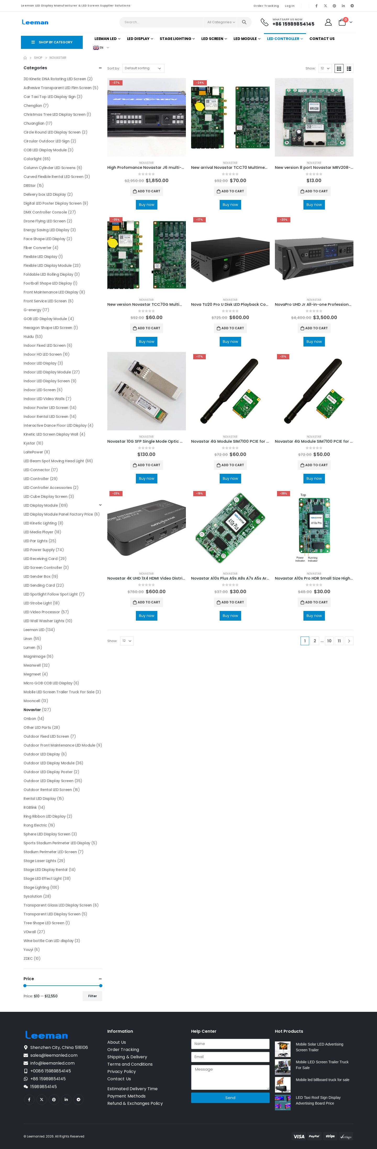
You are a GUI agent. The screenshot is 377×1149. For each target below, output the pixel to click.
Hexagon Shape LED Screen (48, 327)
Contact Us (322, 38)
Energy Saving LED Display (46, 230)
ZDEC (28, 958)
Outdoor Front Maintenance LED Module (59, 745)
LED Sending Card (39, 585)
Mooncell (32, 700)
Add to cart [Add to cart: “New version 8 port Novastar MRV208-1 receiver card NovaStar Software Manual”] (316, 191)
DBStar (30, 185)
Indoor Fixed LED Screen (44, 345)
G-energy (32, 310)
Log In (290, 6)
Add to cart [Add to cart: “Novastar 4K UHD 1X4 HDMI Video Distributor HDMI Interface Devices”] (149, 602)
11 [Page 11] (339, 641)
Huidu (29, 336)
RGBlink (30, 807)
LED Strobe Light (38, 603)
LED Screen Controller (43, 567)
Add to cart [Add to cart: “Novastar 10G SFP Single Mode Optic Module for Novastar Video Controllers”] (149, 465)
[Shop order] (143, 68)
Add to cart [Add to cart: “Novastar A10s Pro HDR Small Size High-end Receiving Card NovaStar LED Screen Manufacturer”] (316, 602)
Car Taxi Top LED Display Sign (50, 96)
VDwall (30, 931)
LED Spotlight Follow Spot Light (51, 594)
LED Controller (283, 38)
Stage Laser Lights (40, 860)
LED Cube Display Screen (45, 496)
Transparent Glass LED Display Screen (58, 905)
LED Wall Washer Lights (44, 620)
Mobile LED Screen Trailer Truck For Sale (59, 692)
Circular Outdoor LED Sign (47, 141)
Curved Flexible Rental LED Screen (53, 176)
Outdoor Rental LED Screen (48, 789)
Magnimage (34, 656)
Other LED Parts (37, 727)
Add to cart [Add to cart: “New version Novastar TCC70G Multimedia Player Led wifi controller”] (149, 328)
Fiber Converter (38, 247)
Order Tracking (266, 6)
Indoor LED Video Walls (44, 398)
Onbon (30, 718)
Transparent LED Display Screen (52, 914)
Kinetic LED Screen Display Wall (51, 434)
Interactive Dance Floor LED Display (55, 425)
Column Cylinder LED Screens (50, 167)
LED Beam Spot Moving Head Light (54, 461)
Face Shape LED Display (44, 238)
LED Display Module (41, 505)
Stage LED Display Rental (46, 869)
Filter (92, 996)
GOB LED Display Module (45, 318)
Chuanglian (34, 123)
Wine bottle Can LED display (49, 940)
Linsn (28, 638)
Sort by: (113, 68)
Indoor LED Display (40, 363)
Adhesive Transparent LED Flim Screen (58, 87)
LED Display (138, 38)
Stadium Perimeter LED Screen (50, 851)
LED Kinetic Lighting (40, 523)
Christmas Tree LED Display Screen (54, 114)
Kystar (29, 443)
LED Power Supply (39, 549)
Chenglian (33, 105)
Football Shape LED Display (48, 283)
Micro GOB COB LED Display (48, 683)
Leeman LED (106, 38)
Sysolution (33, 896)
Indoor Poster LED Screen (46, 407)
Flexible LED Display (40, 256)
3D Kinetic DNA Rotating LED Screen (55, 79)
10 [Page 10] (329, 641)
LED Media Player (38, 532)
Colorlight (33, 158)
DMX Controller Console (45, 212)
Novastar (146, 163)
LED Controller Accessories (48, 487)
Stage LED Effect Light (43, 878)
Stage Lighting (175, 38)
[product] (146, 117)
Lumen (29, 647)
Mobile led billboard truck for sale (323, 1080)
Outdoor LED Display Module (49, 763)
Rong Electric (35, 825)
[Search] (244, 22)
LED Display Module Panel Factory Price (58, 514)
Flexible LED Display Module (48, 265)
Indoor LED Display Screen (47, 381)
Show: (311, 68)
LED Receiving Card (40, 558)
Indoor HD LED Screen (43, 354)
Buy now (146, 204)
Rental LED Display (40, 798)
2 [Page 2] (315, 641)
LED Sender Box (37, 576)
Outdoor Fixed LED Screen (46, 736)
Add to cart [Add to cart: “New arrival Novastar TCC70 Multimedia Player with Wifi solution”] (232, 191)
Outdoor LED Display (42, 754)
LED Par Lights (35, 541)
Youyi (28, 949)
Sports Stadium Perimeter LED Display (57, 843)
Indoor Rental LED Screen (46, 416)
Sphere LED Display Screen (47, 834)
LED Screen (212, 38)
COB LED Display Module (45, 150)
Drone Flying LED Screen (44, 221)
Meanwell (32, 665)
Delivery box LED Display (45, 194)
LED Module (245, 38)
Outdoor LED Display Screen (48, 780)
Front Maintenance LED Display (51, 292)
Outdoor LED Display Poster (48, 772)
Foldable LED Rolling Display (48, 274)
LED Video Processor (42, 612)
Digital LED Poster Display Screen (52, 203)
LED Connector (37, 469)
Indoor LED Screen (40, 389)
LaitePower (33, 452)
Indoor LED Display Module (47, 372)
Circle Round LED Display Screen (52, 132)
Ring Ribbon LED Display (44, 816)
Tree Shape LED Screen (44, 923)
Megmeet (32, 674)
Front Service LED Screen (45, 301)
